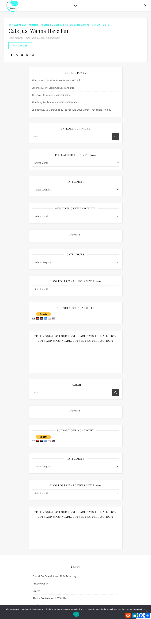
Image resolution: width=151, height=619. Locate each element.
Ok (76, 614)
